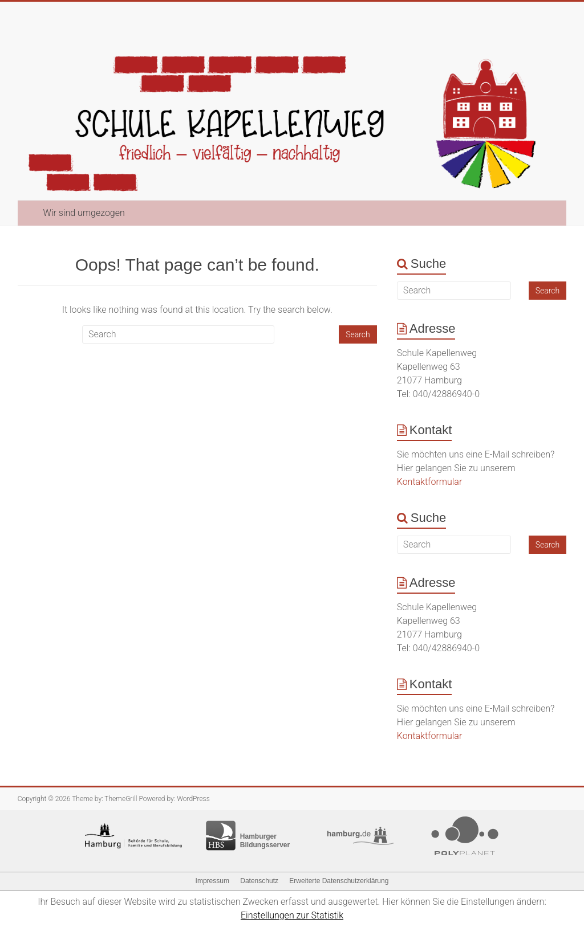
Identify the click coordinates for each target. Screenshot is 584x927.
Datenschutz (259, 881)
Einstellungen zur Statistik (292, 915)
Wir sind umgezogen (84, 212)
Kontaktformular (430, 481)
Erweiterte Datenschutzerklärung (338, 881)
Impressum (212, 881)
